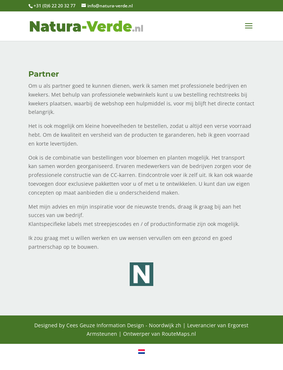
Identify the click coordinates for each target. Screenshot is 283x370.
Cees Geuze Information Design (105, 325)
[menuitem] (141, 351)
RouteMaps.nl (179, 333)
